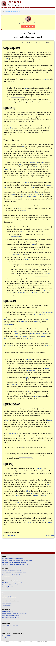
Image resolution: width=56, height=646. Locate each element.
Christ (21, 158)
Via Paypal (4, 637)
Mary (19, 208)
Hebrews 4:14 (16, 333)
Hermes (49, 420)
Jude (43, 194)
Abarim (6, 169)
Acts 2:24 (29, 348)
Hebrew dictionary (7, 603)
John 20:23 (14, 331)
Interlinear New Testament (9, 597)
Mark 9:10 (42, 336)
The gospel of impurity (8, 611)
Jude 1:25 (23, 196)
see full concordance (17, 96)
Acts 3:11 (48, 319)
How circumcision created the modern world (14, 572)
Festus (17, 292)
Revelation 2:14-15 (28, 338)
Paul (43, 162)
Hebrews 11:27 (46, 79)
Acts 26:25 (23, 292)
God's (35, 167)
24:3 (13, 292)
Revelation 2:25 (19, 336)
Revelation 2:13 (8, 338)
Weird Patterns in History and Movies (12, 583)
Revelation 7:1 (8, 345)
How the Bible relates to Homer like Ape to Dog (15, 564)
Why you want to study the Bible (10, 617)
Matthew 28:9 (36, 321)
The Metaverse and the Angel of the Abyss (13, 574)
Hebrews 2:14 (29, 206)
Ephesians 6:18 (44, 102)
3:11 (25, 336)
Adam (17, 495)
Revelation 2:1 (43, 329)
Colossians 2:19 (8, 324)
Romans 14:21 (40, 468)
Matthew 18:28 (31, 317)
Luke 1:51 (23, 210)
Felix (45, 290)
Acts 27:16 (36, 396)
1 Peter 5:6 (27, 259)
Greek (11, 128)
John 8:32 (48, 273)
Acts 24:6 (6, 314)
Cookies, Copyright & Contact (10, 625)
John (22, 194)
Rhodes (44, 495)
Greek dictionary (6, 605)
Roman (47, 368)
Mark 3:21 (44, 314)
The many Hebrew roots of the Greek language (14, 613)
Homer (7, 420)
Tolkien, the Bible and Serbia (10, 585)
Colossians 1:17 (12, 384)
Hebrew (28, 491)
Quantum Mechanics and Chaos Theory (12, 558)
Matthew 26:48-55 (47, 312)
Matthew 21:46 (37, 314)
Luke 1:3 (38, 292)
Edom (32, 493)
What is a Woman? (7, 576)
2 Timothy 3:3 (23, 231)
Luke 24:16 (47, 345)
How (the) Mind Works (8, 587)
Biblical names (6, 595)
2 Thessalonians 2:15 (42, 333)
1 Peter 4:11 (12, 194)
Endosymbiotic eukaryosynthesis (10, 615)
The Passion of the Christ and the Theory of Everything (17, 560)
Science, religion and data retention (11, 570)
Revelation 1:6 (29, 194)
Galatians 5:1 (15, 276)
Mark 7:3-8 (33, 333)
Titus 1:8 (32, 244)
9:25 (25, 254)
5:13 (38, 194)
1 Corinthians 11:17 (10, 433)
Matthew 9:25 (23, 321)
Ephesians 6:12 (31, 370)
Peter (36, 192)
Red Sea (36, 495)
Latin (23, 146)
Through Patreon (6, 635)
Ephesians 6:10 (25, 182)
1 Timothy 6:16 (32, 196)
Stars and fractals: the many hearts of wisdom (14, 562)
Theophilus (32, 292)
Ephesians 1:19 (34, 162)
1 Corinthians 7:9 (16, 254)
